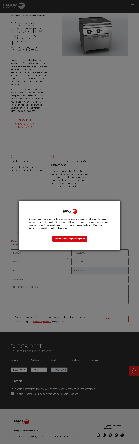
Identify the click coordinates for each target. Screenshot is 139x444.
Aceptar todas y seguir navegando (69, 239)
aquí (90, 225)
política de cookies (59, 228)
